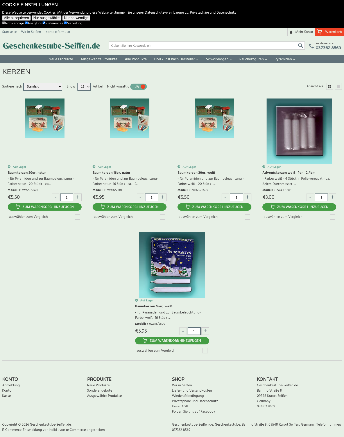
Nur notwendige (76, 18)
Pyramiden (283, 59)
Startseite (9, 32)
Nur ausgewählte (46, 18)
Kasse (6, 396)
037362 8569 (266, 406)
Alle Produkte (136, 59)
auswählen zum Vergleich (28, 217)
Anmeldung (11, 385)
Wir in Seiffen (31, 32)
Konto (6, 391)
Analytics (33, 23)
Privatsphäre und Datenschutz (213, 13)
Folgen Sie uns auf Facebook (193, 412)
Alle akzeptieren (16, 18)
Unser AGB (180, 406)
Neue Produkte (61, 59)
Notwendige (13, 23)
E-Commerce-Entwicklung (22, 430)
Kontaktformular (57, 32)
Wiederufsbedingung (188, 396)
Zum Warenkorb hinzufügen (48, 207)
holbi (53, 430)
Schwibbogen (217, 59)
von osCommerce (73, 430)
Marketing (73, 23)
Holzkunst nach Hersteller (174, 59)
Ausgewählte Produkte (99, 59)
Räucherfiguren (251, 59)
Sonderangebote (99, 391)
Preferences (53, 23)
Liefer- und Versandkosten (192, 391)
